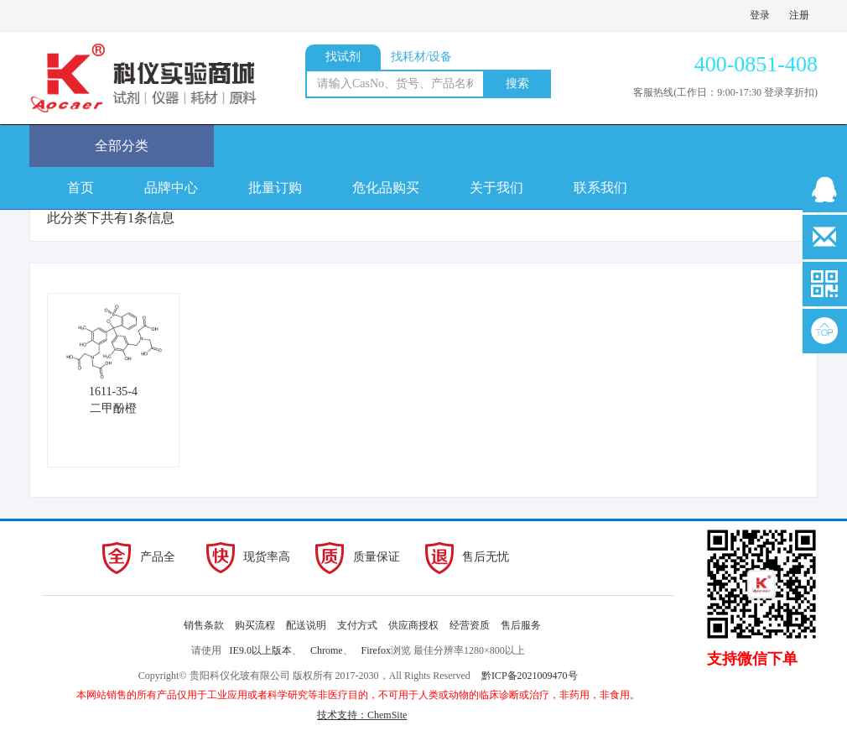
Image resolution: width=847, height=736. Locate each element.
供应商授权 (413, 625)
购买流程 (255, 625)
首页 (80, 187)
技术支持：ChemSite (362, 715)
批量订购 (275, 187)
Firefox (376, 650)
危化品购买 (385, 187)
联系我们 (600, 187)
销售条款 (204, 625)
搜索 (517, 83)
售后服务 (521, 625)
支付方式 (357, 625)
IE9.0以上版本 (261, 650)
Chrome (326, 650)
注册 (799, 15)
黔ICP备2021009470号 (529, 675)
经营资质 (469, 625)
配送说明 (306, 625)
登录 (760, 15)
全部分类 (121, 145)
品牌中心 (171, 187)
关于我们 (496, 187)
